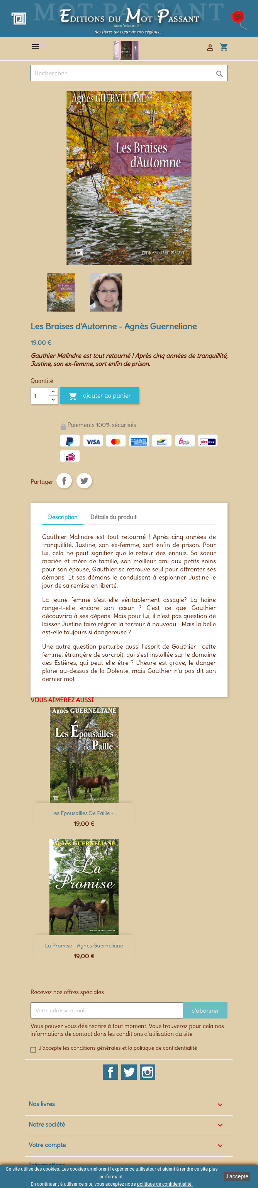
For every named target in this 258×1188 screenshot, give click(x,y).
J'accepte (237, 1176)
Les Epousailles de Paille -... (84, 813)
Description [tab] (63, 517)
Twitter (129, 1072)
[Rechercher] (129, 73)
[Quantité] (40, 395)
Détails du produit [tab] (113, 517)
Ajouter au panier (99, 396)
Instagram (147, 1072)
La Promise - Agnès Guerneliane (84, 945)
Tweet (84, 480)
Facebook (110, 1072)
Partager (64, 480)
